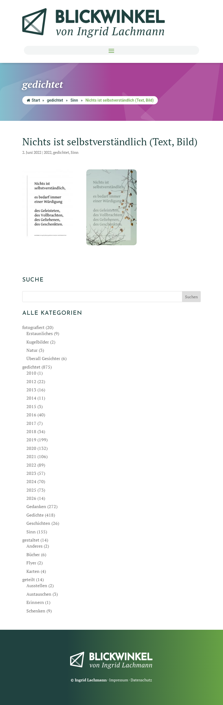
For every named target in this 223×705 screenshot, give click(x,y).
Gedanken (36, 506)
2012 (31, 381)
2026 (31, 498)
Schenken (35, 611)
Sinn (74, 100)
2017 (31, 423)
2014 (31, 398)
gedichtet (55, 100)
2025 (31, 490)
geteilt (28, 579)
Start (33, 100)
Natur (32, 350)
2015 (31, 406)
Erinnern (35, 602)
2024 (31, 481)
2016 (31, 415)
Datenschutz (141, 679)
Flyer (31, 563)
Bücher (33, 554)
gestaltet (30, 540)
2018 (31, 431)
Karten (33, 571)
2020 (31, 448)
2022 (47, 152)
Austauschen (38, 594)
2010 (31, 373)
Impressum (118, 679)
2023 (31, 473)
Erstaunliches (39, 333)
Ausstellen (36, 586)
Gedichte (35, 515)
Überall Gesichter (43, 358)
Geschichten (38, 523)
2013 (31, 390)
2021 (31, 456)
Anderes (34, 546)
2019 (31, 440)
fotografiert (33, 327)
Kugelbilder (37, 342)
